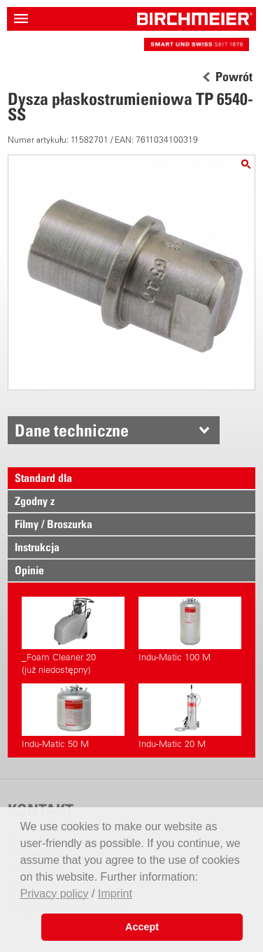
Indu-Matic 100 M (189, 629)
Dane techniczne (72, 430)
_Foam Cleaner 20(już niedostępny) (73, 636)
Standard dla (43, 478)
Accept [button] (142, 926)
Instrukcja (37, 547)
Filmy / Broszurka (53, 524)
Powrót (234, 77)
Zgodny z (35, 501)
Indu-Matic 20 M (189, 716)
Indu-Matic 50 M (73, 716)
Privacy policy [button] (54, 894)
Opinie (29, 570)
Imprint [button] (115, 894)
